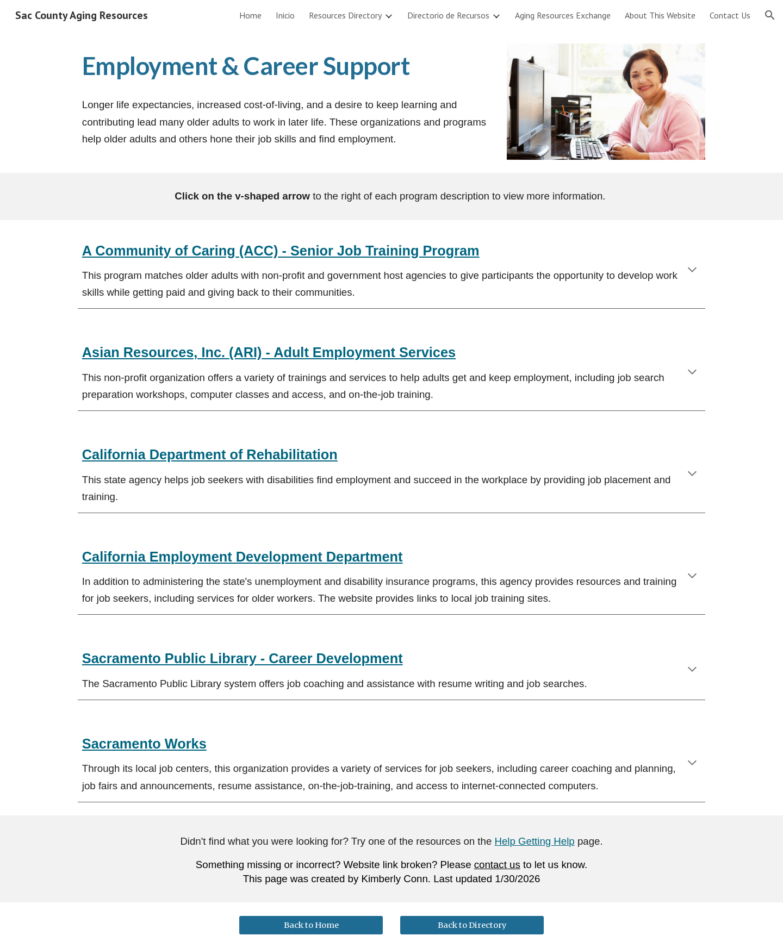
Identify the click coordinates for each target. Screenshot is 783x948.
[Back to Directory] (472, 925)
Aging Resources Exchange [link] (563, 15)
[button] (770, 15)
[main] (284, 66)
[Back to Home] (311, 925)
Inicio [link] (285, 15)
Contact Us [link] (730, 15)
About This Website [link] (660, 15)
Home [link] (250, 15)
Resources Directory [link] (345, 15)
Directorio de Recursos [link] (448, 15)
